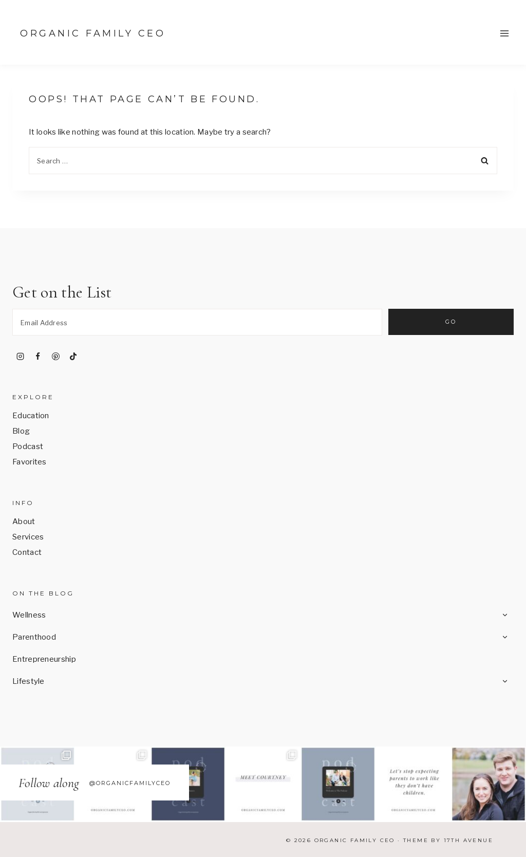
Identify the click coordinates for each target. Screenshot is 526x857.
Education (30, 415)
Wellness (29, 615)
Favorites (29, 462)
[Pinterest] (55, 356)
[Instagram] (20, 356)
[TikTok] (73, 356)
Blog (21, 431)
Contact (27, 552)
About (23, 521)
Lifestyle (28, 681)
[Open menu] (504, 33)
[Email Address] (197, 322)
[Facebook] (38, 356)
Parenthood (34, 637)
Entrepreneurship (44, 659)
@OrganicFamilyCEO (130, 783)
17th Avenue (468, 840)
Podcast (27, 446)
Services (28, 537)
